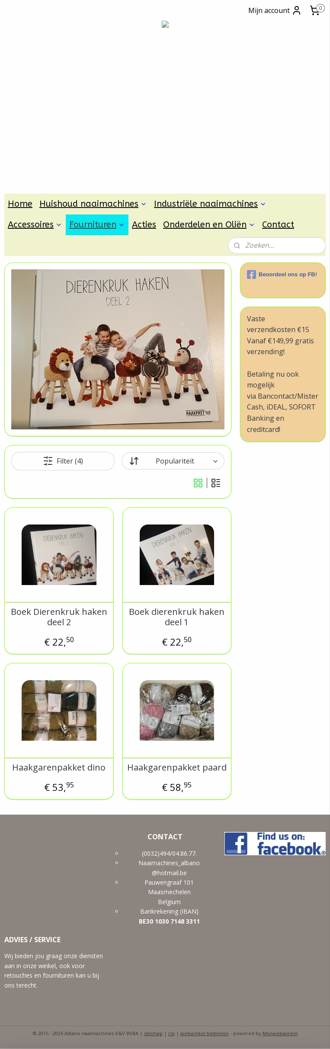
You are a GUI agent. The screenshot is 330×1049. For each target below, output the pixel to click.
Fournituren (97, 225)
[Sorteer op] (173, 461)
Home (20, 204)
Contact (278, 225)
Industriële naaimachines (210, 204)
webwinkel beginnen (204, 1033)
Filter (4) (63, 461)
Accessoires (35, 225)
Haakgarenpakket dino (59, 767)
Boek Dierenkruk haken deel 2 (59, 617)
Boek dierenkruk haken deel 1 (176, 617)
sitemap (153, 1033)
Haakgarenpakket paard (177, 767)
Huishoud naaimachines (93, 204)
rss (171, 1033)
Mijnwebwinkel (280, 1033)
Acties (144, 225)
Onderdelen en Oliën (209, 225)
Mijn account (275, 10)
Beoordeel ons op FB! (282, 274)
